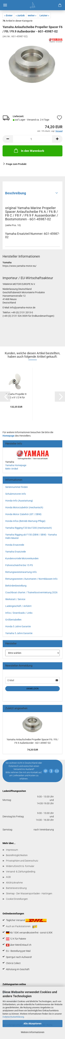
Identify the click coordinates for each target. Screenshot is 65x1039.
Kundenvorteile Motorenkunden (22, 558)
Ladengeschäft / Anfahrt (18, 606)
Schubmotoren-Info (15, 493)
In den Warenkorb (28, 150)
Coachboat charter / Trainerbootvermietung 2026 (31, 592)
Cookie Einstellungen (17, 899)
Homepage (9, 435)
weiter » (32, 15)
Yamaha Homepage (15, 465)
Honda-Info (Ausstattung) (19, 500)
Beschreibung (15, 193)
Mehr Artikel (11, 468)
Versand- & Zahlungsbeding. (21, 871)
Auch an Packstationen (21, 926)
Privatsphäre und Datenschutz (22, 860)
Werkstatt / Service (15, 599)
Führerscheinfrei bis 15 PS (19, 565)
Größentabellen (13, 619)
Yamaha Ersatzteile (15, 551)
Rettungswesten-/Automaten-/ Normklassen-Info (31, 578)
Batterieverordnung (16, 888)
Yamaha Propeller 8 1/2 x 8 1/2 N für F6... (16, 396)
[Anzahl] (32, 139)
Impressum (12, 849)
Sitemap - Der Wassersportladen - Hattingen (29, 893)
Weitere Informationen (32, 1032)
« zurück (20, 15)
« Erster (8, 15)
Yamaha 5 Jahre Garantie (18, 633)
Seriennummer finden (16, 487)
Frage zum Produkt (16, 164)
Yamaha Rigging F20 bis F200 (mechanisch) (28, 527)
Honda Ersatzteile (14, 544)
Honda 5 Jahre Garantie (18, 626)
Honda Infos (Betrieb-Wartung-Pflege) (25, 521)
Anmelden (32, 688)
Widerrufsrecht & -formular (20, 866)
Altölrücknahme (14, 882)
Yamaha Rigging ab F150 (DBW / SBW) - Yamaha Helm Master (31, 536)
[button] (8, 139)
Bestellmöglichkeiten (17, 855)
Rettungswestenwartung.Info (21, 572)
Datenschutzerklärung (13, 1017)
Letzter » (44, 15)
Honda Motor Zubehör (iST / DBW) (23, 514)
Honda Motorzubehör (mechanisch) (24, 507)
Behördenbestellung (15, 585)
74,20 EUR (32, 749)
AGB (8, 877)
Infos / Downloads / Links (18, 612)
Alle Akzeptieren (32, 1023)
